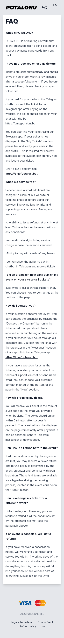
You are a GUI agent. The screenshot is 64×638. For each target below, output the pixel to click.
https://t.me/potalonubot (21, 173)
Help (44, 626)
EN (55, 7)
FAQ (44, 7)
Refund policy (28, 626)
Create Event (45, 622)
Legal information (21, 622)
